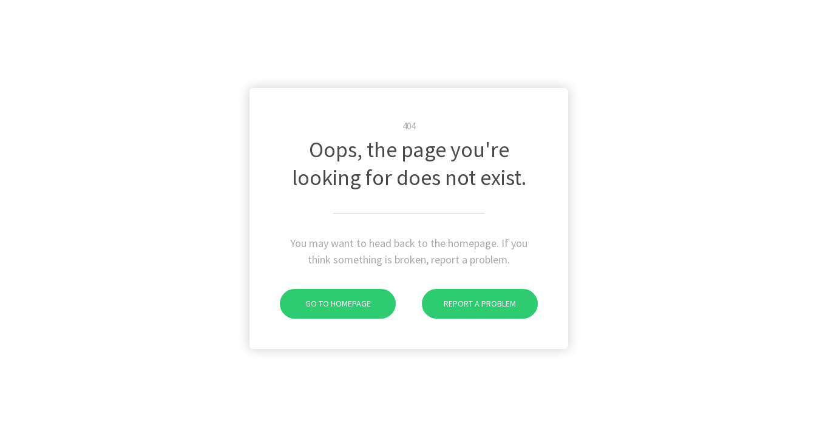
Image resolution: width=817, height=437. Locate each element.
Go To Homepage (325, 303)
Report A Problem (469, 303)
